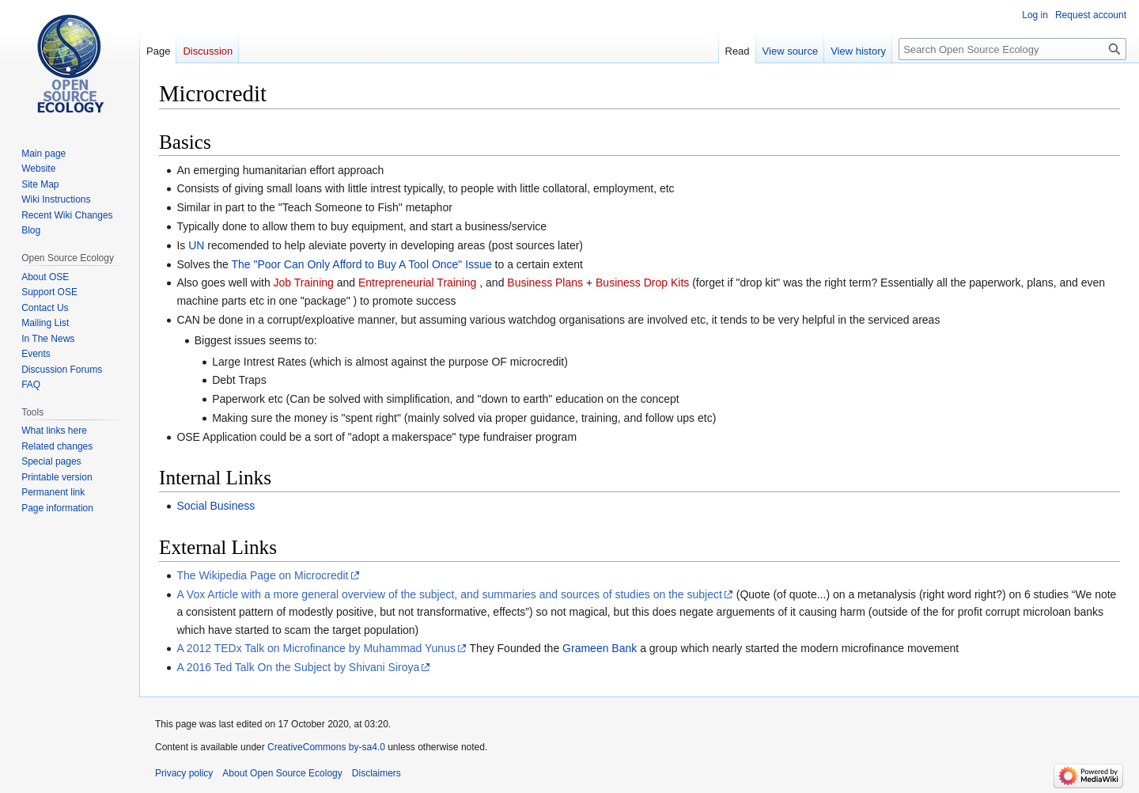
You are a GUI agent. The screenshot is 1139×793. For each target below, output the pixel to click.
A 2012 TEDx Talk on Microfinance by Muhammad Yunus (316, 648)
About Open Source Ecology (282, 773)
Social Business (215, 505)
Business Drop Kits (642, 282)
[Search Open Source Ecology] (1012, 49)
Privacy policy (184, 773)
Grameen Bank (599, 648)
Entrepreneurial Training (417, 282)
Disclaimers (376, 773)
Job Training (304, 282)
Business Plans (545, 282)
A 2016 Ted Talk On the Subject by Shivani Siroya (297, 667)
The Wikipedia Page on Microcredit (262, 575)
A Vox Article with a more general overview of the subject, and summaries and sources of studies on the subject (448, 594)
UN (196, 245)
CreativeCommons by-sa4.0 (326, 747)
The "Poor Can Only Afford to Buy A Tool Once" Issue (361, 264)
